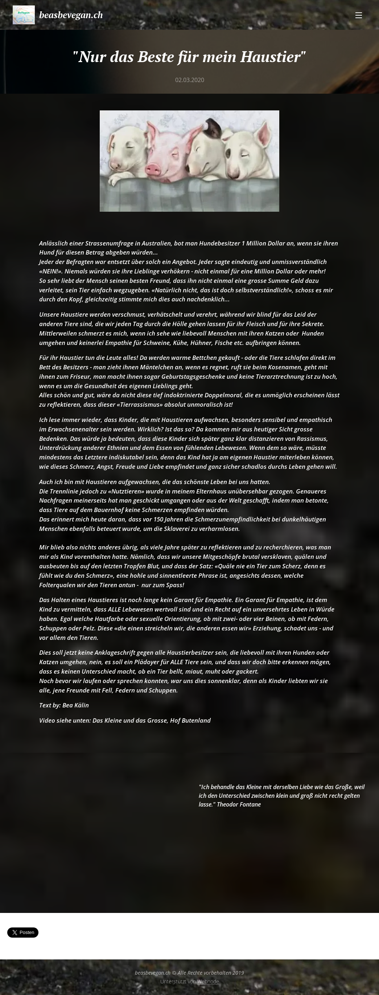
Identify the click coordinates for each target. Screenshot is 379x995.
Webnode (208, 981)
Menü (358, 15)
